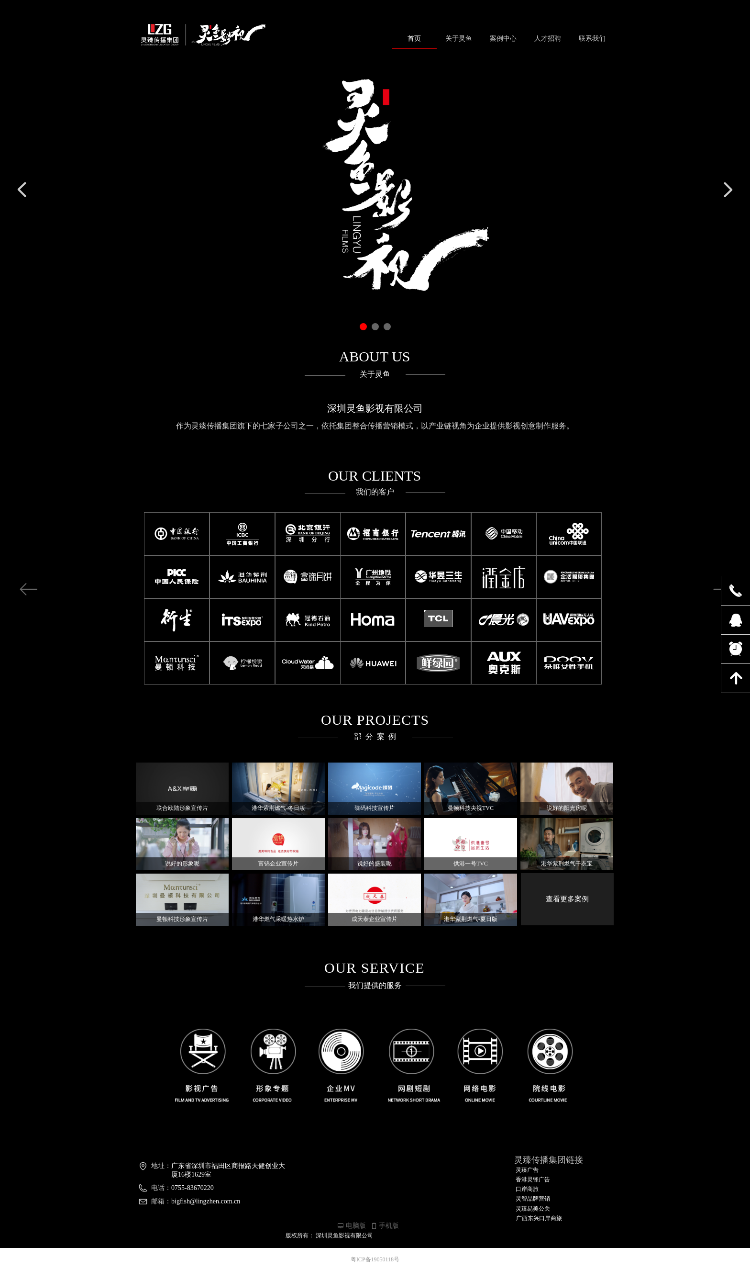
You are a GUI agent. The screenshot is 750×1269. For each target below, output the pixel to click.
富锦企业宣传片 (278, 863)
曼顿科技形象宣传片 (182, 919)
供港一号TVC (470, 863)
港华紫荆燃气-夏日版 (470, 919)
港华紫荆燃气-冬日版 (278, 808)
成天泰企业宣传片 (374, 919)
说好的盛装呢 (374, 863)
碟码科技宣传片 (374, 808)
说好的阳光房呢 (567, 808)
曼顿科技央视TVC (471, 808)
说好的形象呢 (182, 863)
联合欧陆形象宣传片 (182, 808)
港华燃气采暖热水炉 (278, 919)
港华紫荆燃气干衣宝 (567, 863)
